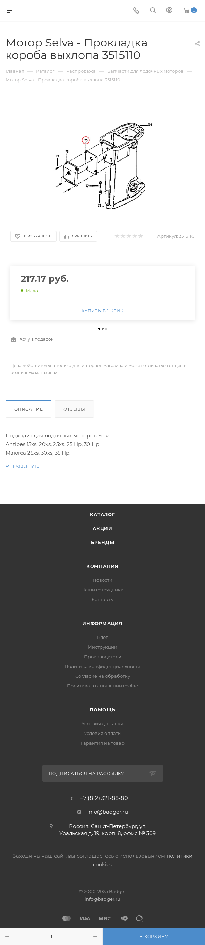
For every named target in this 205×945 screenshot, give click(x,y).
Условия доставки (102, 723)
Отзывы (74, 409)
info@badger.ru (107, 811)
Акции (102, 528)
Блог (102, 637)
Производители (102, 656)
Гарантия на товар (103, 743)
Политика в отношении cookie (102, 685)
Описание (28, 409)
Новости (102, 580)
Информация (102, 623)
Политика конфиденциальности (102, 666)
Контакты (103, 599)
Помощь (102, 709)
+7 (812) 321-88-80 (104, 798)
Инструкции (102, 647)
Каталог (102, 514)
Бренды (102, 542)
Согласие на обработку (102, 676)
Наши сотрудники (102, 589)
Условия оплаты (102, 733)
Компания (102, 566)
